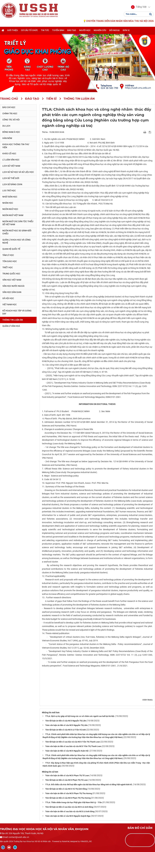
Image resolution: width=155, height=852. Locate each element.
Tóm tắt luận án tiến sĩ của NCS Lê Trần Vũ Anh (65, 730)
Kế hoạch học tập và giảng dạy (16, 312)
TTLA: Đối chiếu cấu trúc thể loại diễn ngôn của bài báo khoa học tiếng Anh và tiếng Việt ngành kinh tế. (88, 784)
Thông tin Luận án (12, 320)
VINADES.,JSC (86, 841)
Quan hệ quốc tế (11, 249)
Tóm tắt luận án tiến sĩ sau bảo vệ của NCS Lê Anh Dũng (69, 807)
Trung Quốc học (11, 273)
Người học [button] (85, 30)
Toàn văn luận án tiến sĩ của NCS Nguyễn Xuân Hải (67, 751)
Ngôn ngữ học (10, 209)
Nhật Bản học (9, 197)
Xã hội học (8, 298)
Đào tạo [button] (71, 30)
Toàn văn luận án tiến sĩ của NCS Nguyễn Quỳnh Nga (67, 816)
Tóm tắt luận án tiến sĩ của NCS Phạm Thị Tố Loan (66, 780)
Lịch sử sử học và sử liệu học (18, 172)
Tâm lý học (8, 255)
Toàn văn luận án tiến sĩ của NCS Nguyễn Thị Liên (66, 725)
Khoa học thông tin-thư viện (15, 146)
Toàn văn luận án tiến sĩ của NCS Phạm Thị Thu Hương (68, 793)
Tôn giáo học (9, 261)
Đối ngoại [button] (114, 30)
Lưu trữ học (9, 190)
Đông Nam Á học (11, 132)
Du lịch (6, 126)
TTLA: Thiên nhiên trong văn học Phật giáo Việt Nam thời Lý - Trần (73, 802)
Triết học (7, 267)
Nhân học (7, 203)
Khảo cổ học (9, 153)
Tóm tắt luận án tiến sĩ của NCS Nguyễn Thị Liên (65, 721)
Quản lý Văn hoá (11, 326)
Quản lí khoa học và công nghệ (16, 241)
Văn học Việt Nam (11, 280)
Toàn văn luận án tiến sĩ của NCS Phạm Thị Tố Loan (67, 775)
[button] (138, 7)
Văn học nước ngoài (13, 286)
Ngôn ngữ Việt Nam (12, 215)
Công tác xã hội (11, 119)
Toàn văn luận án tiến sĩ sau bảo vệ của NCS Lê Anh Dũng (69, 811)
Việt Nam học (9, 304)
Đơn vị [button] (126, 30)
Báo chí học (8, 107)
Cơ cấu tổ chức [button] (29, 30)
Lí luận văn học (10, 159)
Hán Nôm (7, 138)
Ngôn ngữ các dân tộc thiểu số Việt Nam (17, 223)
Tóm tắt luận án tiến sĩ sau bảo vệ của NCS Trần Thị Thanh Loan (72, 742)
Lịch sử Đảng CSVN (12, 184)
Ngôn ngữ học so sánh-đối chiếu (16, 232)
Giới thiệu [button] (12, 30)
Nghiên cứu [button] (100, 30)
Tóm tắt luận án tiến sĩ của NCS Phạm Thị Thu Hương (68, 798)
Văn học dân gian (11, 292)
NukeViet (65, 841)
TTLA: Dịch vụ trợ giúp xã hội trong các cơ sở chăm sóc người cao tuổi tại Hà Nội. (80, 716)
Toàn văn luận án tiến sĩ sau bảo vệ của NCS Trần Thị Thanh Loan (73, 746)
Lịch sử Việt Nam (11, 166)
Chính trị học (9, 113)
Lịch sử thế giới (10, 178)
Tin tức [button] (45, 30)
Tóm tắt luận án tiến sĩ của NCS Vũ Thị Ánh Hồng (66, 789)
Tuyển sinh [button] (58, 30)
